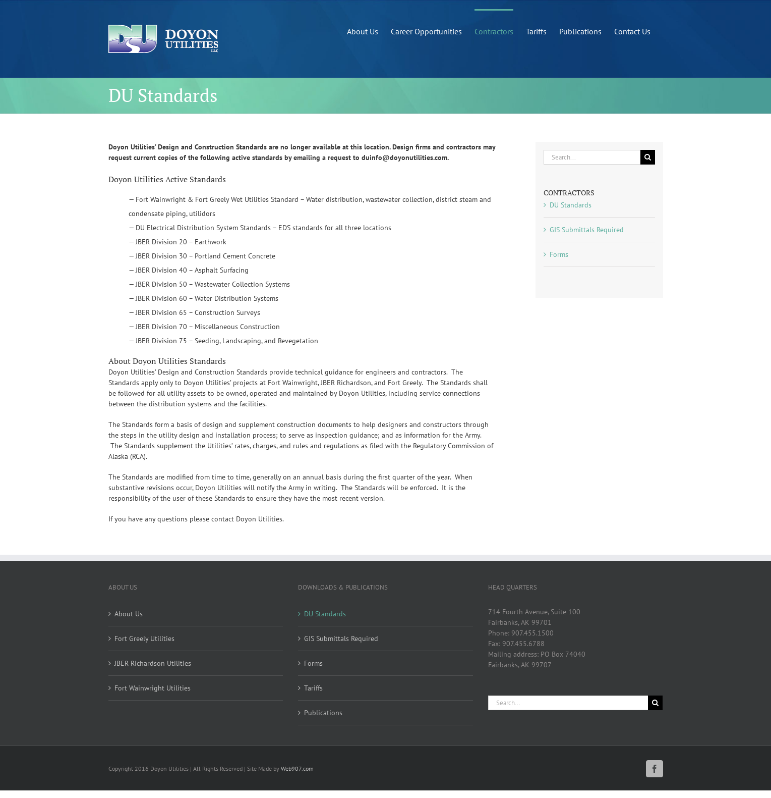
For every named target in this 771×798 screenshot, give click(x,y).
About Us (128, 613)
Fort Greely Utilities (144, 638)
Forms (559, 254)
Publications (323, 712)
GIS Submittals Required (587, 229)
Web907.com (297, 768)
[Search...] (592, 157)
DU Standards (570, 204)
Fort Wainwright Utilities (152, 688)
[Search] (647, 157)
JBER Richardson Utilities (152, 663)
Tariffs (313, 688)
